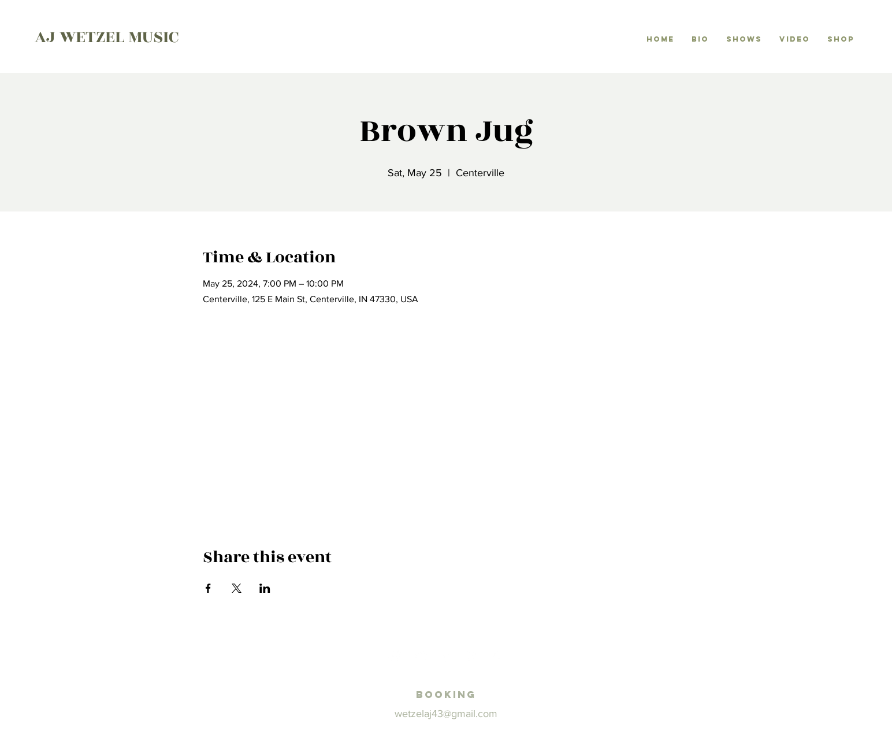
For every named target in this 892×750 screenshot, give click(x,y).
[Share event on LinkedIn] (264, 588)
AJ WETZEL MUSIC (107, 37)
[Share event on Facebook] (208, 588)
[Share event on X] (236, 588)
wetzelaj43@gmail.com (446, 713)
